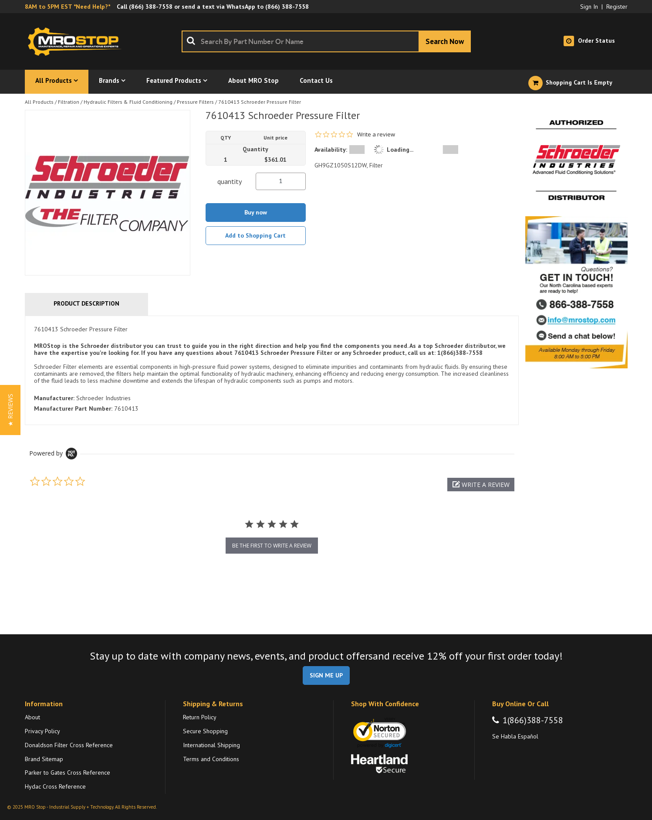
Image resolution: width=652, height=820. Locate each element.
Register (617, 6)
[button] (480, 484)
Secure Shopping (205, 731)
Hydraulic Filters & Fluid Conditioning (128, 102)
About (32, 717)
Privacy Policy (42, 731)
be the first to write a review (271, 545)
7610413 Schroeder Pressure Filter (259, 102)
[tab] (272, 370)
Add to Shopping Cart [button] (255, 235)
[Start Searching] (445, 41)
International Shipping (211, 745)
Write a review (376, 134)
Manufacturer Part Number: (73, 408)
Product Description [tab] (86, 303)
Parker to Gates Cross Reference (67, 772)
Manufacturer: (54, 398)
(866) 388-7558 (150, 6)
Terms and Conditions (211, 759)
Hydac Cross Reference (55, 786)
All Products (39, 102)
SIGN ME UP (326, 675)
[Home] (77, 41)
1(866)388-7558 (533, 720)
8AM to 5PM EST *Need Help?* (67, 6)
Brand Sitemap (44, 759)
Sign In (589, 6)
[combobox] (326, 41)
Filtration (68, 102)
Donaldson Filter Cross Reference (69, 745)
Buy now (255, 212)
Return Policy (199, 717)
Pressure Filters (195, 102)
